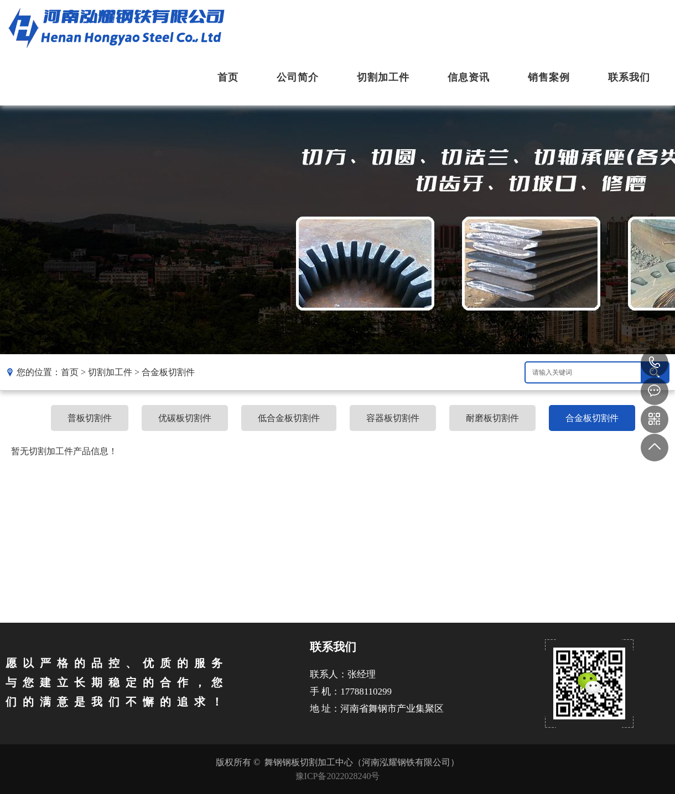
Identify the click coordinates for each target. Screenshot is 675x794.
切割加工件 (383, 77)
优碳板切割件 (184, 418)
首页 (227, 77)
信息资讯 (469, 77)
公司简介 (298, 77)
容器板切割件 (392, 418)
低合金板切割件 (289, 418)
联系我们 (629, 77)
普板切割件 (90, 418)
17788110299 (654, 363)
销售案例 (549, 77)
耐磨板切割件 (492, 418)
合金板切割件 (168, 372)
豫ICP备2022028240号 (337, 776)
